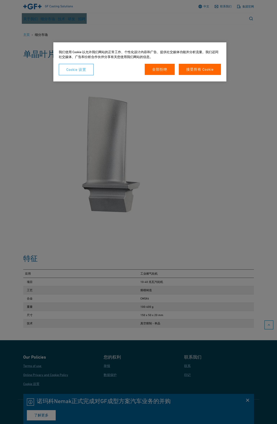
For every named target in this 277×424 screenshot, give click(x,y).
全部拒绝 (159, 69)
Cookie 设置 (76, 70)
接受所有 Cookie (200, 69)
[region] (139, 61)
